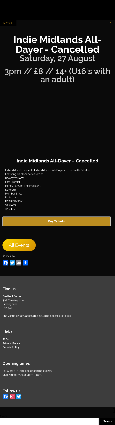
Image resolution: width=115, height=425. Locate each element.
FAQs (5, 339)
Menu (8, 23)
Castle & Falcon (12, 296)
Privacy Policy (11, 343)
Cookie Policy (11, 347)
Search (4, 415)
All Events (19, 245)
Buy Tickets (56, 221)
